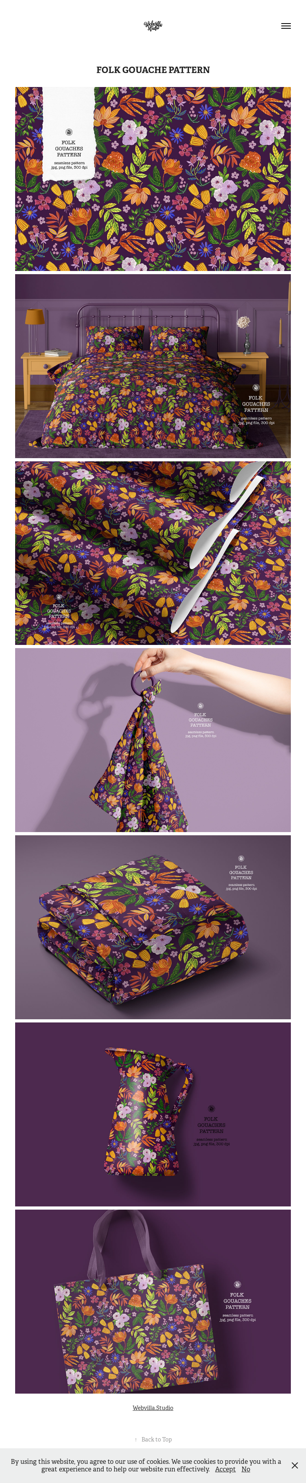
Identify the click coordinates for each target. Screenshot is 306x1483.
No (245, 1469)
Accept (225, 1469)
